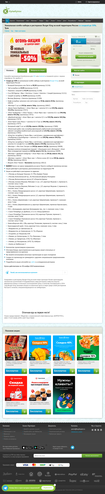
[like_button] (96, 37)
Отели (59, 20)
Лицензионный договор (57, 431)
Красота (12, 20)
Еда (7, 20)
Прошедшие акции (30, 434)
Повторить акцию (85, 56)
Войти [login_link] (79, 2)
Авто (28, 20)
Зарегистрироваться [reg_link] (94, 2)
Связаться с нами (76, 432)
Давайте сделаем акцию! (31, 429)
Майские (81, 20)
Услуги (53, 20)
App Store (27, 447)
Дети (65, 20)
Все (4, 21)
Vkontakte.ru (95, 430)
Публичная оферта (55, 434)
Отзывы (22, 70)
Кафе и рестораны (87, 98)
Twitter (98, 430)
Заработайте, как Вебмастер (33, 431)
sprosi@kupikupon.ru (78, 429)
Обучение (34, 20)
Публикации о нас (9, 431)
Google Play (39, 447)
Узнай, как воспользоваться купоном (23, 272)
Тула (6, 2)
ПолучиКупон (72, 20)
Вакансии (7, 434)
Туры (48, 20)
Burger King (54, 81)
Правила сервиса (9, 436)
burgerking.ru (78, 87)
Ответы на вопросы (10, 439)
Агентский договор (55, 429)
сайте (33, 262)
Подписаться (48, 488)
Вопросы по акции (38, 70)
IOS (34, 76)
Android (42, 76)
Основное (10, 70)
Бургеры (75, 98)
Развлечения (21, 20)
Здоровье (88, 20)
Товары (42, 20)
